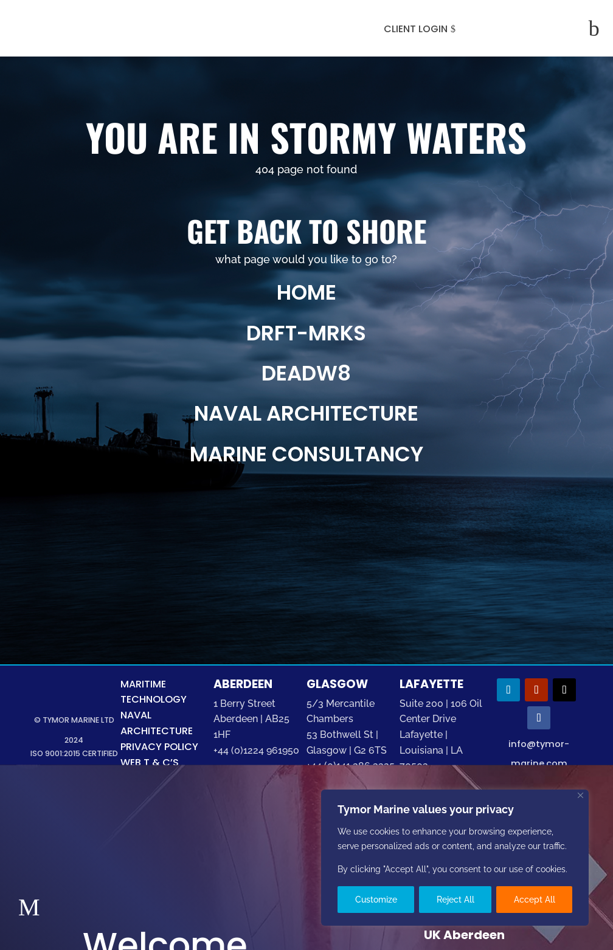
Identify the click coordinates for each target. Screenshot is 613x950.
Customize (376, 899)
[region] (455, 858)
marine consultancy (306, 454)
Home (306, 292)
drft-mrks (306, 333)
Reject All (455, 899)
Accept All (534, 899)
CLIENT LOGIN (416, 29)
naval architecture (306, 413)
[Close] (580, 795)
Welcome (159, 836)
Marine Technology (177, 903)
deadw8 (306, 373)
